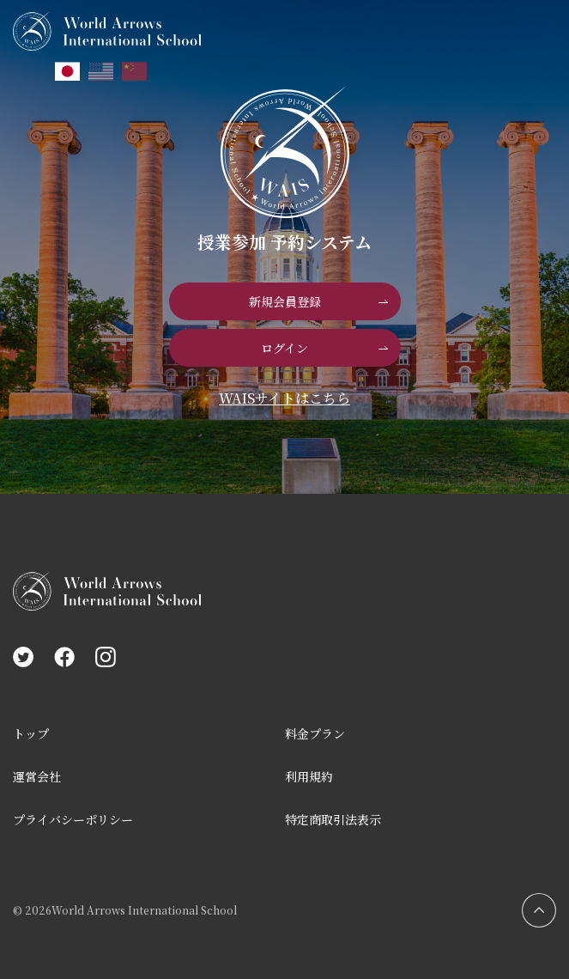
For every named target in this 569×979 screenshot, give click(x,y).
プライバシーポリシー (73, 819)
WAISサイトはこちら (284, 398)
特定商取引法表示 (333, 819)
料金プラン (315, 733)
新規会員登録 (285, 301)
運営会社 (37, 776)
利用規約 (309, 776)
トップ (31, 733)
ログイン (284, 347)
